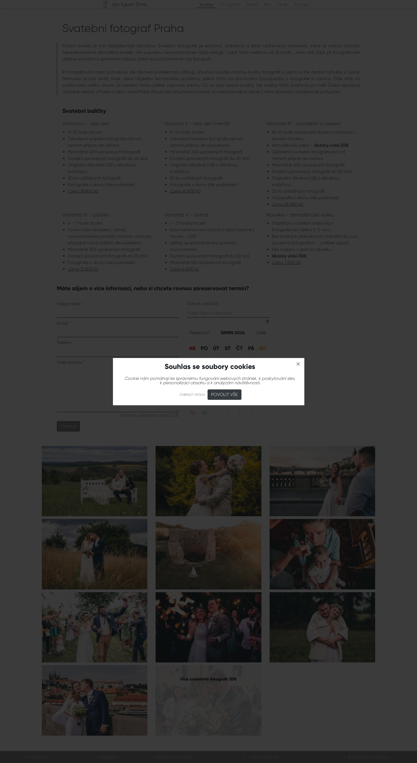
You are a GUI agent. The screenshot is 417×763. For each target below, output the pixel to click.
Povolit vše (224, 394)
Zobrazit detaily (192, 395)
